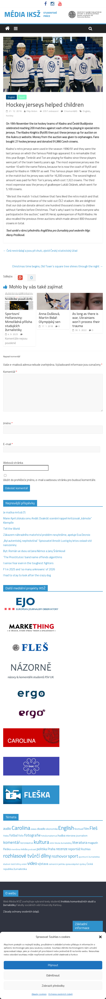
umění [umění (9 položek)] (24, 864)
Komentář (10, 372)
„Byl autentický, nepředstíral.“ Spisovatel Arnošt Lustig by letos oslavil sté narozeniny (47, 543)
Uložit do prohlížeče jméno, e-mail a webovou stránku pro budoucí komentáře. (49, 480)
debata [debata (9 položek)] (34, 829)
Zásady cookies (39, 994)
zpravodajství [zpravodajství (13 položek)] (72, 864)
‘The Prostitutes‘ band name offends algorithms (32, 557)
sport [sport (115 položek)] (73, 856)
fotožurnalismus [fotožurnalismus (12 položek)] (49, 835)
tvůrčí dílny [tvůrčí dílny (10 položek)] (16, 864)
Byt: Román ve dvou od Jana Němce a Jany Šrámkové (34, 551)
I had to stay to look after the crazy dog (27, 575)
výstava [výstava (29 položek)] (43, 863)
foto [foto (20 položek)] (21, 836)
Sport (22, 97)
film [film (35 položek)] (86, 828)
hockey (9, 115)
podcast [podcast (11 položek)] (32, 849)
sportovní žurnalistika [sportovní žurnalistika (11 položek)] (89, 857)
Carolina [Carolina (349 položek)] (21, 828)
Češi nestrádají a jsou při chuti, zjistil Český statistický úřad (40, 250)
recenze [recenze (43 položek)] (61, 848)
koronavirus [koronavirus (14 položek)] (26, 843)
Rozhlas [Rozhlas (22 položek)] (86, 849)
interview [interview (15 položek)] (70, 835)
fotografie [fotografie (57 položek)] (32, 835)
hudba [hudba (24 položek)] (61, 835)
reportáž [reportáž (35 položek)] (74, 848)
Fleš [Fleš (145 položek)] (94, 828)
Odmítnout (53, 975)
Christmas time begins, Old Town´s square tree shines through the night (57, 266)
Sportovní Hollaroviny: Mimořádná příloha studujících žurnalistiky (18, 321)
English (11, 97)
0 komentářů (69, 111)
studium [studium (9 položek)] (6, 864)
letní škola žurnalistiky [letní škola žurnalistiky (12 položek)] (61, 843)
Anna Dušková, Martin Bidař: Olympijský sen (49, 317)
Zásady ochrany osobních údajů (21, 911)
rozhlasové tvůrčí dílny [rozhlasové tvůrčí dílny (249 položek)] (27, 856)
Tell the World (11, 528)
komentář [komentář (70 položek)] (11, 842)
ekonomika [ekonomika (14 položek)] (52, 829)
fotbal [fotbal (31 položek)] (13, 835)
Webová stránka (13, 463)
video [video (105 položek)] (32, 863)
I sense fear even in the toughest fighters (28, 563)
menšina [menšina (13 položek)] (15, 849)
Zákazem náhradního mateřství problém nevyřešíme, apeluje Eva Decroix (46, 535)
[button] (100, 937)
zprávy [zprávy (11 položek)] (82, 864)
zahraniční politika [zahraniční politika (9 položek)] (57, 864)
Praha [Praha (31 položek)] (51, 849)
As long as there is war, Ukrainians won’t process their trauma (86, 319)
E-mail (8, 444)
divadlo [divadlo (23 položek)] (41, 829)
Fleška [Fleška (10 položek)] (6, 835)
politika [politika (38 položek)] (42, 848)
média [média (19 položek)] (24, 849)
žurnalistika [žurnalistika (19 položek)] (20, 869)
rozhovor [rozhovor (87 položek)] (59, 856)
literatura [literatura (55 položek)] (79, 842)
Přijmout (53, 965)
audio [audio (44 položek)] (7, 828)
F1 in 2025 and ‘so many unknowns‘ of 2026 (29, 569)
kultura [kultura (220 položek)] (41, 842)
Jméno (8, 423)
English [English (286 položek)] (66, 828)
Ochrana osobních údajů (60, 994)
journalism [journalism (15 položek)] (81, 835)
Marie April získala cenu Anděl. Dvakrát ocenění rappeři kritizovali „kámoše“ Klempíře (47, 520)
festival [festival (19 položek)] (79, 829)
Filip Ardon (32, 111)
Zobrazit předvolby (53, 986)
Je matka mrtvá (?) (14, 512)
